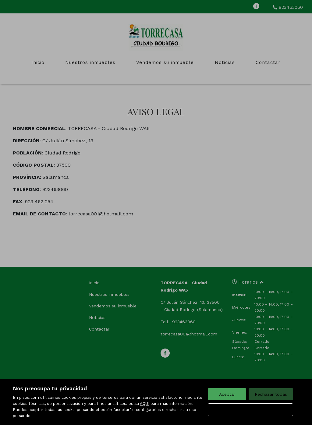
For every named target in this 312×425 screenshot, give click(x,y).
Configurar (250, 409)
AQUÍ (144, 403)
